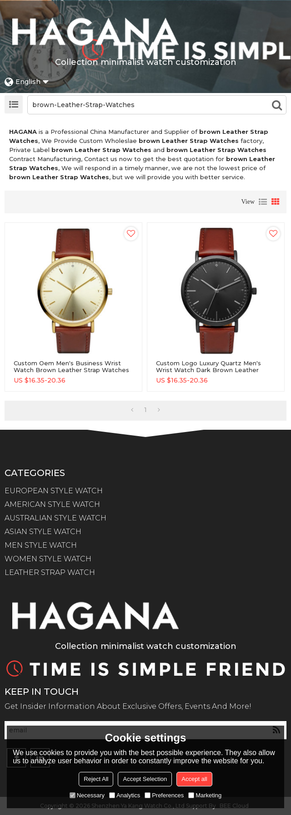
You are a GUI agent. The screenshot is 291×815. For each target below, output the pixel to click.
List (262, 202)
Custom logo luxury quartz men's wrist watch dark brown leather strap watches (208, 370)
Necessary (87, 795)
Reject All (96, 779)
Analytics (124, 795)
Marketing (204, 795)
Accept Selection (145, 779)
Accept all (194, 779)
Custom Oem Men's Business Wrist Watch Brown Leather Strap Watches (71, 366)
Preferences (164, 795)
